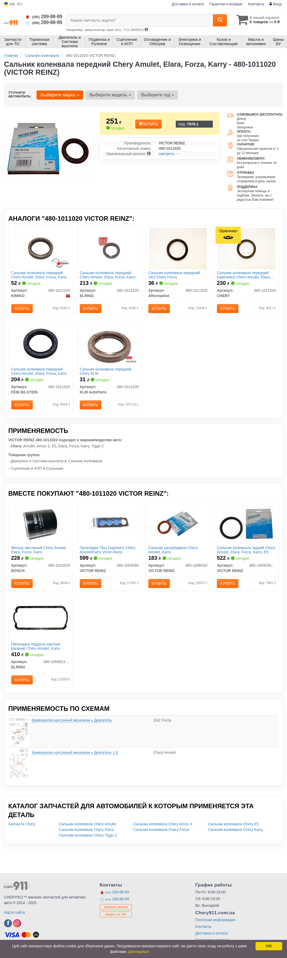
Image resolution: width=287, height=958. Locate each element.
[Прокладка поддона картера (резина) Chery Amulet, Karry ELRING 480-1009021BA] (40, 617)
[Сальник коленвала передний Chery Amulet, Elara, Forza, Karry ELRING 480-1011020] (109, 248)
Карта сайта (14, 912)
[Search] (220, 20)
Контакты (256, 4)
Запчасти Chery (21, 824)
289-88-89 (43, 16)
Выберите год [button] (157, 94)
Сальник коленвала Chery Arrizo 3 (162, 824)
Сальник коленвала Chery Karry (235, 829)
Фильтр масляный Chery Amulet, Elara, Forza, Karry (39, 550)
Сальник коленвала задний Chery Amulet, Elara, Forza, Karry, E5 (246, 550)
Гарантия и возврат (226, 4)
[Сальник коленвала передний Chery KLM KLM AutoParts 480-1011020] (109, 345)
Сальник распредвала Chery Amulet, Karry (173, 550)
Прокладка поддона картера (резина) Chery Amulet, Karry (35, 646)
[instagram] (17, 923)
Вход (275, 4)
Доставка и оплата (188, 4)
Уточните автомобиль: (19, 94)
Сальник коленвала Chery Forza (161, 829)
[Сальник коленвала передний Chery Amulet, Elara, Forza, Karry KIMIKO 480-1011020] (40, 248)
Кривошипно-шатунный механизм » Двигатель (72, 720)
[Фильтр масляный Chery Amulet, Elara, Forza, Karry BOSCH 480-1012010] (40, 523)
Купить (148, 124)
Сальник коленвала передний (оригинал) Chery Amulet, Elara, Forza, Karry (244, 275)
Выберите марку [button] (60, 94)
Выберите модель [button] (110, 94)
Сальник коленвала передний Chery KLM (105, 371)
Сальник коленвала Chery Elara (86, 829)
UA (9, 4)
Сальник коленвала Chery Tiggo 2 (88, 835)
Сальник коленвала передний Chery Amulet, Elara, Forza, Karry (39, 275)
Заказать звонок (116, 907)
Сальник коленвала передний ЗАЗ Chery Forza (174, 275)
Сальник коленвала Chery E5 (233, 824)
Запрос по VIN (115, 914)
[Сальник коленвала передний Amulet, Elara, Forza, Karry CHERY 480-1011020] (246, 248)
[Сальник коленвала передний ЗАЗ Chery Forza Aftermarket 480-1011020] (178, 248)
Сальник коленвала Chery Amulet (87, 824)
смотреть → (169, 154)
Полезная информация (215, 920)
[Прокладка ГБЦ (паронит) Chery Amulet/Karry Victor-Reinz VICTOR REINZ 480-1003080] (109, 523)
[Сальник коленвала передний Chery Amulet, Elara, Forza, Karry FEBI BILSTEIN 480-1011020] (40, 343)
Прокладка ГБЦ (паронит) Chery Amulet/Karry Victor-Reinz (107, 550)
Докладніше (138, 951)
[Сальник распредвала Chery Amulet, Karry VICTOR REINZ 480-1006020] (177, 523)
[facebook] (8, 923)
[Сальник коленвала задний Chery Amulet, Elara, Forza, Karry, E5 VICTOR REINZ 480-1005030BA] (246, 521)
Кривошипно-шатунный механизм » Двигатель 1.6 (75, 752)
